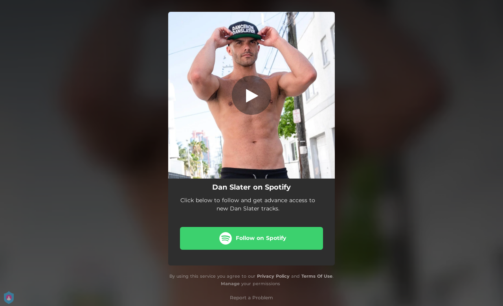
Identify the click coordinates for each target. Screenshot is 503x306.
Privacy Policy (273, 276)
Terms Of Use (316, 276)
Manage (230, 283)
